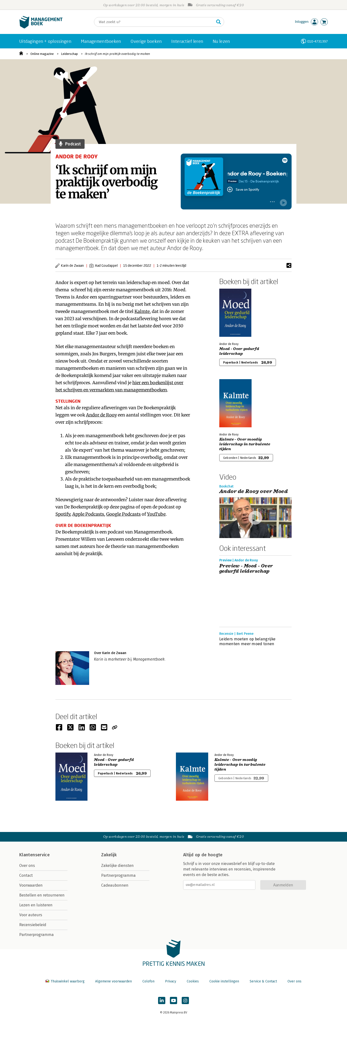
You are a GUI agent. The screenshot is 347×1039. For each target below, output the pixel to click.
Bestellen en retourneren (42, 895)
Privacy (170, 981)
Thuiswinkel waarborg (66, 981)
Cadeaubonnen (114, 885)
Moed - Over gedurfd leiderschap (239, 351)
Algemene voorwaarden (113, 981)
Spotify (62, 514)
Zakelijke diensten (117, 865)
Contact (26, 875)
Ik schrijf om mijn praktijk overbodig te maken (117, 54)
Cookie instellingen (224, 981)
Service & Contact (263, 981)
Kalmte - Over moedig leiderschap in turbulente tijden (244, 444)
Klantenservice (34, 854)
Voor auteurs (30, 915)
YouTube (156, 514)
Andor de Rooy (101, 415)
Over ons (27, 865)
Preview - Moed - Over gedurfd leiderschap (246, 568)
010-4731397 (317, 41)
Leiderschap (69, 54)
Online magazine (42, 54)
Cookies (193, 981)
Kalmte (142, 311)
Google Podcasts (123, 514)
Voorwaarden (31, 885)
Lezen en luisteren (36, 905)
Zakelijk (109, 854)
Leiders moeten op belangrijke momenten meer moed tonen (247, 641)
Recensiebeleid (32, 924)
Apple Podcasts (88, 514)
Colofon (148, 981)
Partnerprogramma (36, 934)
